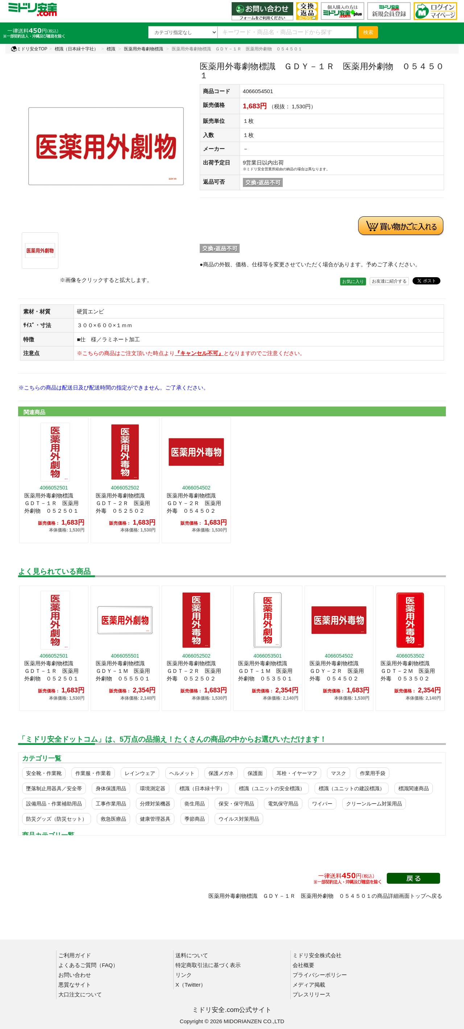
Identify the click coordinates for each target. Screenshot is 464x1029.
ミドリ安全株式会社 (317, 955)
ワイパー (322, 804)
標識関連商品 (413, 788)
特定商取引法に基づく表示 (208, 965)
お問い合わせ (74, 975)
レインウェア (140, 773)
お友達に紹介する (389, 281)
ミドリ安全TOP (29, 48)
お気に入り (353, 281)
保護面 (255, 773)
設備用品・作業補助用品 (54, 804)
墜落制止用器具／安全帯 (54, 788)
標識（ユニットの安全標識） (272, 788)
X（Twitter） (190, 985)
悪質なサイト (74, 985)
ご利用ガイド (74, 955)
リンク (183, 975)
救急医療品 (113, 819)
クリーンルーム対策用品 (374, 804)
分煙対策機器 (155, 804)
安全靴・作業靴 (44, 773)
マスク (338, 773)
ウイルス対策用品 (239, 819)
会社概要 (303, 965)
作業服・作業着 (93, 773)
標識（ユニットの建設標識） (352, 788)
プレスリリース (312, 994)
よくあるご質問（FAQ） (88, 965)
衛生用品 (195, 804)
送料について (191, 955)
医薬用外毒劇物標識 (143, 48)
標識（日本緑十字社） (76, 48)
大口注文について (80, 994)
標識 (111, 48)
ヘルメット (182, 773)
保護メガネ (221, 773)
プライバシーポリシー (320, 975)
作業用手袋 (372, 773)
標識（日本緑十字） (202, 788)
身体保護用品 (111, 788)
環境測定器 (152, 788)
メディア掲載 (309, 985)
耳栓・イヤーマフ (297, 773)
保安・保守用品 (236, 804)
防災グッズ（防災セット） (56, 819)
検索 (368, 32)
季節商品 (195, 819)
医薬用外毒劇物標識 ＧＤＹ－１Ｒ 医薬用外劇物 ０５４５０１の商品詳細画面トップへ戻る (325, 896)
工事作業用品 (111, 804)
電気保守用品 (283, 804)
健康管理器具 (155, 819)
